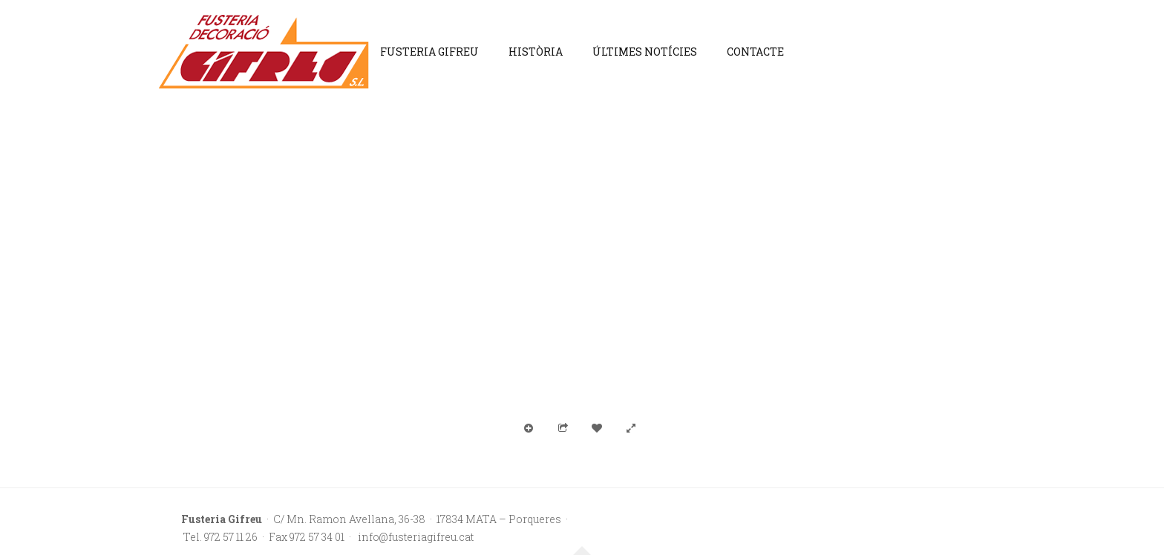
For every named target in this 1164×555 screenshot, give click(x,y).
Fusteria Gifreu (429, 52)
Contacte (755, 52)
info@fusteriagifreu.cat (415, 537)
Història (536, 52)
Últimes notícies (644, 52)
